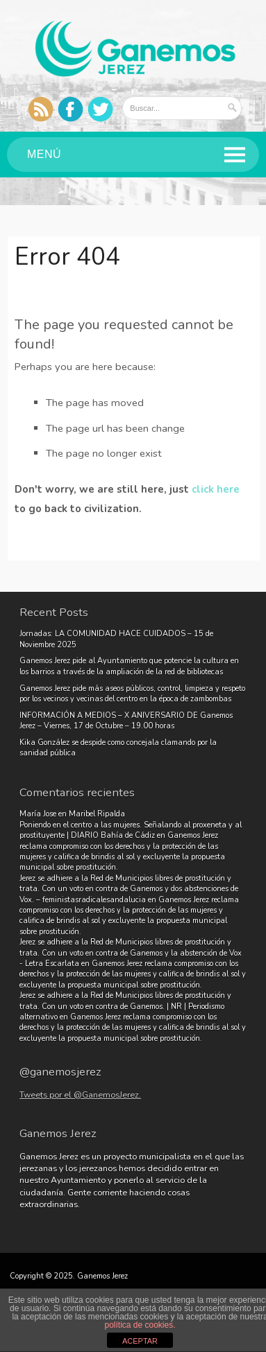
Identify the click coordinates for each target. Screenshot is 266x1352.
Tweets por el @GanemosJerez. (80, 1094)
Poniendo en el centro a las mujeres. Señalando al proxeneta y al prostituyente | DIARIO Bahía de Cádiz (130, 830)
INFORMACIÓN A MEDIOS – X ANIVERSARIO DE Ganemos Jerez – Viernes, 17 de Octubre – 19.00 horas (126, 720)
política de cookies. (139, 1325)
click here (216, 489)
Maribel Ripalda (97, 814)
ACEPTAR (140, 1341)
